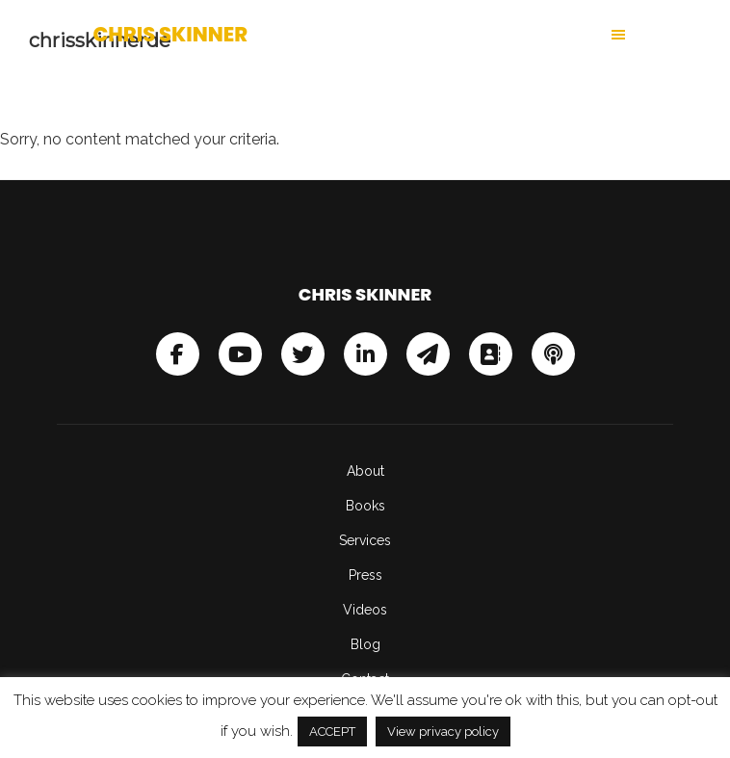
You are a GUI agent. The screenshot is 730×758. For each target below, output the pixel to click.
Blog (365, 644)
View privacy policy (443, 731)
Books (365, 505)
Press (365, 575)
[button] (501, 34)
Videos (365, 609)
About (365, 471)
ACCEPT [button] (332, 731)
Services (365, 540)
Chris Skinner (170, 34)
